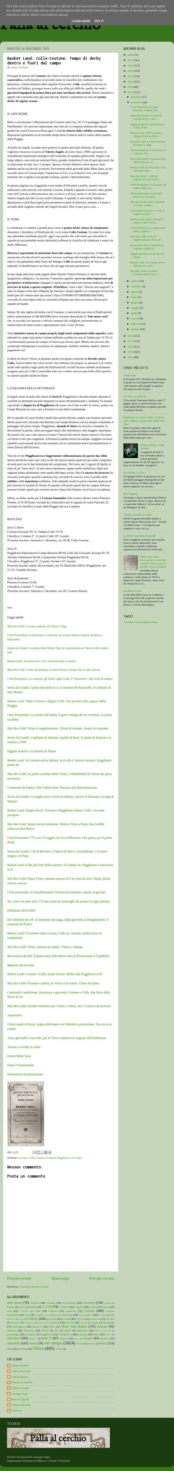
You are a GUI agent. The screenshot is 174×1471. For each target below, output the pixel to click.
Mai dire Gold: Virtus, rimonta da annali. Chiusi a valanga (45, 947)
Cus (36, 1315)
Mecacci (37, 1326)
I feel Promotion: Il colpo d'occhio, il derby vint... (144, 108)
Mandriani (108, 1322)
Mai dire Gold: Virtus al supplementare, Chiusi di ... (146, 238)
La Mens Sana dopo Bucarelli (139, 535)
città (9, 1311)
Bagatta (11, 1307)
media (52, 1326)
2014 (131, 357)
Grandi (66, 1318)
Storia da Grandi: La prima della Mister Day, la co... (148, 160)
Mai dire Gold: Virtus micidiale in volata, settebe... (147, 203)
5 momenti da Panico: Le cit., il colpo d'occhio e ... (147, 212)
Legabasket (29, 1322)
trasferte (22, 1348)
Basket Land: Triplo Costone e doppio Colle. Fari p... (147, 221)
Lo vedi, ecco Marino (135, 396)
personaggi (13, 1334)
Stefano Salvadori (21, 1404)
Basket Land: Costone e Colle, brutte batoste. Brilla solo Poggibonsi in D (54, 974)
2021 (131, 81)
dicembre (136, 96)
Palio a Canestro (103, 1330)
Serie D (46, 1338)
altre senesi (14, 1303)
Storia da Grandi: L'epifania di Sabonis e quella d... (146, 247)
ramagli (83, 1334)
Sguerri (63, 1338)
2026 (131, 54)
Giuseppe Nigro (20, 1393)
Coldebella (24, 1311)
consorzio (71, 1311)
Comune (53, 1311)
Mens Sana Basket (74, 1326)
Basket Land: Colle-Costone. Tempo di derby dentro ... (146, 134)
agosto (135, 291)
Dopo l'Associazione (20, 1065)
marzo (134, 318)
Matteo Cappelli (20, 1399)
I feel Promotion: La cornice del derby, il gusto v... (147, 229)
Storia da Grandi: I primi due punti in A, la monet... (146, 195)
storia (33, 1343)
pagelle (67, 1330)
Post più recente (19, 1278)
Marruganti (19, 1326)
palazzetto (82, 1330)
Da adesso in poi (132, 590)
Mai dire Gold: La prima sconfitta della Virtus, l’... (145, 272)
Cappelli (79, 1306)
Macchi (70, 1322)
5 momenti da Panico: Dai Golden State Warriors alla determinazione (52, 787)
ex (91, 1314)
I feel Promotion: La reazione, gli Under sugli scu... (148, 186)
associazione (69, 1302)
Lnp (57, 1322)
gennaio (135, 329)
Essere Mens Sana (19, 1056)
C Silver (63, 1306)
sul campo (76, 1157)
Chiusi (105, 1306)
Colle (31, 1157)
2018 (131, 335)
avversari (88, 1303)
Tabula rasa (129, 375)
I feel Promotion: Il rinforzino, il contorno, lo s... (148, 152)
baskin (21, 1307)
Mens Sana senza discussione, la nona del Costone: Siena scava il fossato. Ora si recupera (153, 561)
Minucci (11, 1330)
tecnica (91, 1343)
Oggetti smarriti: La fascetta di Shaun (32, 751)
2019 (131, 92)
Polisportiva (65, 1334)
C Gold (47, 1307)
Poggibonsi (63, 1157)
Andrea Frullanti (20, 1365)
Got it (99, 21)
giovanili (51, 1318)
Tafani (79, 1343)
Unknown (16, 1410)
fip (109, 1315)
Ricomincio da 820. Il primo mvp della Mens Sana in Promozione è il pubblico (58, 956)
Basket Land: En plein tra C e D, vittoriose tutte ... (148, 169)
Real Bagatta (130, 493)
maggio (135, 307)
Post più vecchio (101, 1278)
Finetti (101, 1315)
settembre (136, 286)
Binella (32, 1306)
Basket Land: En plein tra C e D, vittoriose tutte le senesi (41, 661)
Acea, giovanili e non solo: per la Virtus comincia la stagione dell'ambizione (56, 1038)
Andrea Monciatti (21, 1371)
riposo (108, 1334)
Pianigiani (30, 1334)
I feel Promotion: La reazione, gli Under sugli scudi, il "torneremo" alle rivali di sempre (60, 678)
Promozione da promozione (25, 1074)
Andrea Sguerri (19, 1376)
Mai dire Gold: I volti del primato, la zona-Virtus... (145, 178)
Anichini (35, 1302)
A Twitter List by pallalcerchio (140, 622)
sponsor (104, 1338)
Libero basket (45, 1322)
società (87, 1338)
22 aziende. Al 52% (134, 472)
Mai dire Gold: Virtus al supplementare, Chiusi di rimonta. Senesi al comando (57, 728)
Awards (107, 1303)
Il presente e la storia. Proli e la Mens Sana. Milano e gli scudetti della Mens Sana (144, 420)
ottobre (135, 280)
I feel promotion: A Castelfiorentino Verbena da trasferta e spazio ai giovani (56, 892)
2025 (131, 60)
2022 (131, 76)
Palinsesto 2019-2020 (21, 910)
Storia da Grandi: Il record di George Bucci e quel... (146, 117)
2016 (131, 346)
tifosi (103, 1343)
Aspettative (14, 1015)
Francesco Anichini (21, 1382)
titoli (9, 1348)
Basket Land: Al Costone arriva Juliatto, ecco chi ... (147, 264)
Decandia (58, 1315)
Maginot (84, 1322)
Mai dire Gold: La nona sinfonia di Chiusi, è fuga (37, 626)
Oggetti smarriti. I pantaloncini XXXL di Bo (147, 126)
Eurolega (82, 1315)
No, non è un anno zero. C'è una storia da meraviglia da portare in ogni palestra (58, 901)
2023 (131, 70)
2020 (131, 86)
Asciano (22, 1157)
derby (69, 1314)
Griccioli (80, 1319)
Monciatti (28, 1330)
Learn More (81, 21)
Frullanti (51, 1157)
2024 (131, 65)
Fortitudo (11, 1319)
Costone (40, 1157)
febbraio (136, 323)
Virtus (38, 1348)
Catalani (93, 1307)
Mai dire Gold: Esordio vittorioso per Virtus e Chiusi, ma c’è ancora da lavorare (59, 1006)
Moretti (45, 1330)
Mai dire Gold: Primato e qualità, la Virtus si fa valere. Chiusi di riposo (53, 983)
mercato (102, 1326)
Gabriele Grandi (20, 1388)
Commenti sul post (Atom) (33, 1286)
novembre (136, 102)
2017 (131, 341)
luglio (134, 297)
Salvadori (13, 1338)
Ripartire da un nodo (20, 965)
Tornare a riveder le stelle (23, 1047)
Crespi (27, 1315)
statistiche (13, 1343)
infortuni (110, 1319)
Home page (60, 1278)
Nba (56, 1330)
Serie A (33, 1338)
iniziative (15, 1322)
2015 (131, 351)
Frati (21, 1319)
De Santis (46, 1315)
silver (76, 1338)
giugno (135, 302)
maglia (95, 1322)
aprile (134, 313)
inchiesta (95, 1318)
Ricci (96, 1334)
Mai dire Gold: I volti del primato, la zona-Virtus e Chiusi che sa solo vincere (53, 669)
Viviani (59, 1348)
